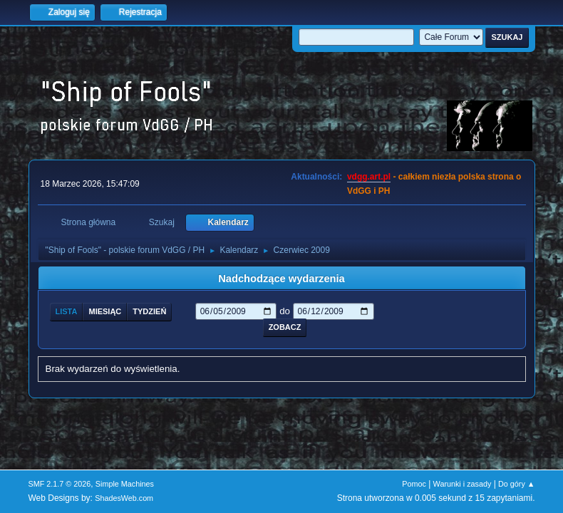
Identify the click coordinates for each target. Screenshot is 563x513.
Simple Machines (124, 484)
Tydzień (149, 311)
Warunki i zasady (462, 484)
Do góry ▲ (516, 484)
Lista (67, 311)
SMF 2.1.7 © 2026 (60, 484)
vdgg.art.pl (369, 177)
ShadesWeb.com (124, 498)
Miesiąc (104, 311)
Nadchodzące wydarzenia (281, 278)
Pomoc (414, 484)
